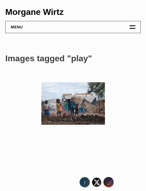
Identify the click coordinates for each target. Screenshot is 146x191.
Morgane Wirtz (34, 12)
